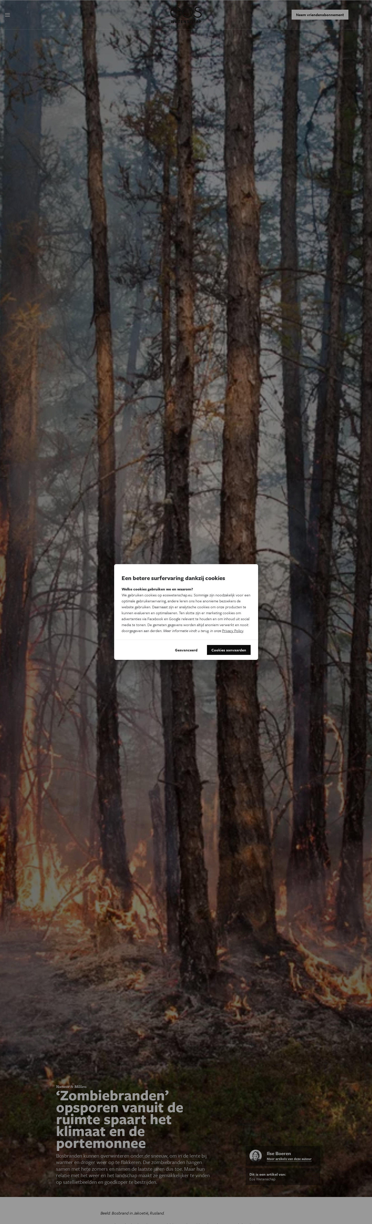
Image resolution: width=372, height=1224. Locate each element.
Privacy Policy (232, 630)
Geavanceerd (186, 650)
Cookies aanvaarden (228, 650)
